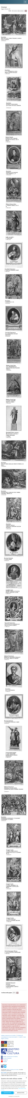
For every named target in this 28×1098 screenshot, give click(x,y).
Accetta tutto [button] (7, 1092)
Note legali (3, 1072)
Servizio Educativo (6, 1058)
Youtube (4, 1061)
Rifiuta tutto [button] (20, 1092)
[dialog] (14, 1087)
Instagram (4, 1060)
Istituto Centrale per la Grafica (8, 1035)
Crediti (20, 1037)
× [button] (26, 1077)
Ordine (9, 10)
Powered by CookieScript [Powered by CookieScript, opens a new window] (14, 1096)
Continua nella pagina (6, 992)
